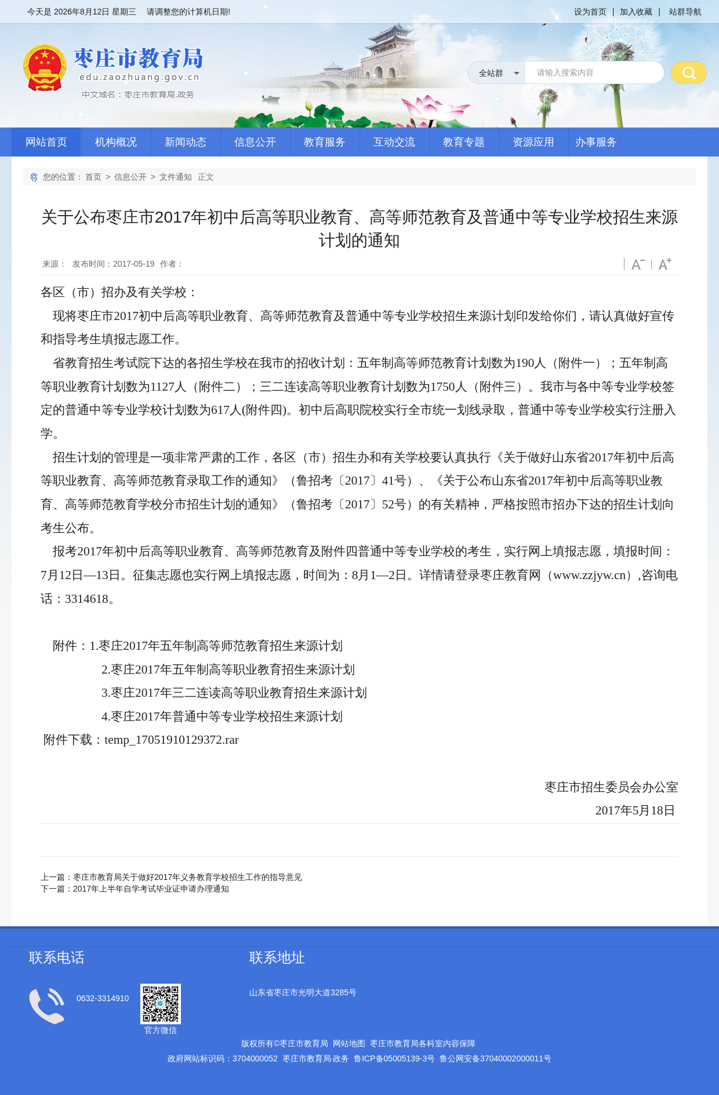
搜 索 (688, 72)
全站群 (491, 73)
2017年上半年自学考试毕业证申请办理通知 (151, 888)
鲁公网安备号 (495, 1058)
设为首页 (590, 11)
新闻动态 (185, 142)
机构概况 (116, 142)
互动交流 (394, 142)
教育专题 (464, 142)
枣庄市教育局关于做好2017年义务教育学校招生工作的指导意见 (187, 877)
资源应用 (533, 142)
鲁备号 (394, 1058)
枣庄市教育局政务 (316, 1058)
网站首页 (46, 142)
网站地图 (349, 1043)
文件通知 (175, 176)
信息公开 (255, 142)
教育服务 (325, 142)
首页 (93, 176)
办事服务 (596, 142)
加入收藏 (636, 11)
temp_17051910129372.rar (171, 740)
